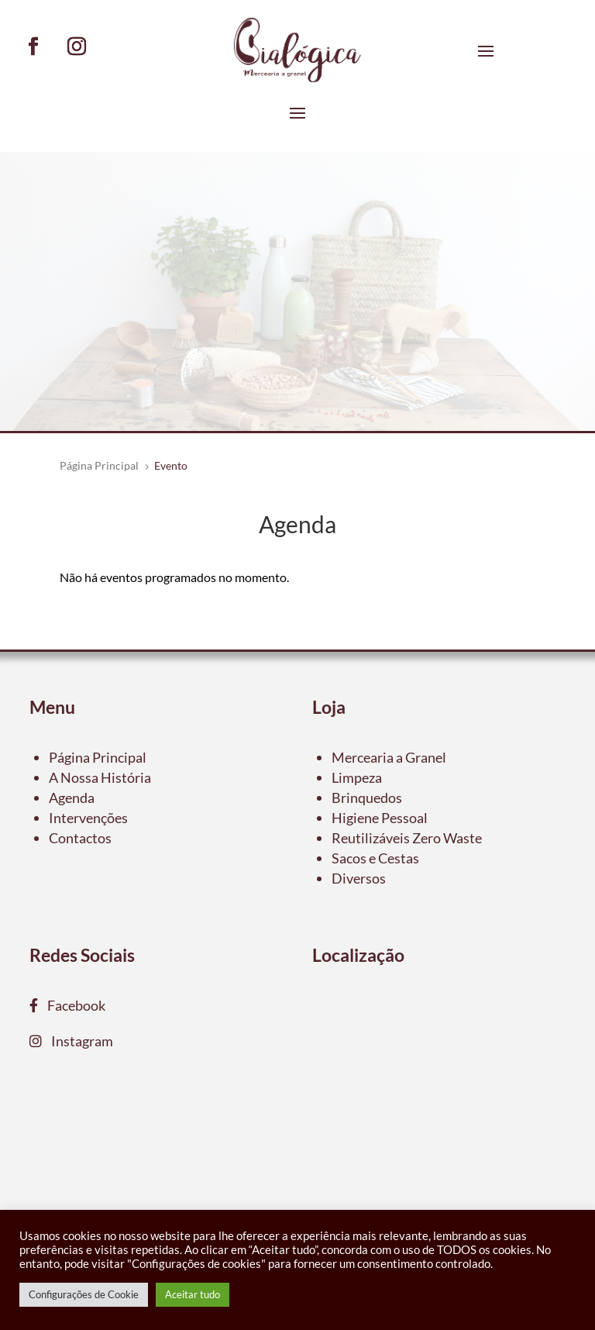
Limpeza (357, 777)
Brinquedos (367, 797)
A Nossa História (100, 777)
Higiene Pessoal (380, 817)
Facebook (71, 1005)
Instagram (77, 1040)
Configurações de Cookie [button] (84, 1294)
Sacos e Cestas (375, 858)
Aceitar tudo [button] (192, 1294)
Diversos (359, 878)
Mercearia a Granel (389, 757)
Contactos (80, 837)
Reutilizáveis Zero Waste (407, 837)
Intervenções (88, 817)
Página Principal (97, 757)
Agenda (72, 797)
